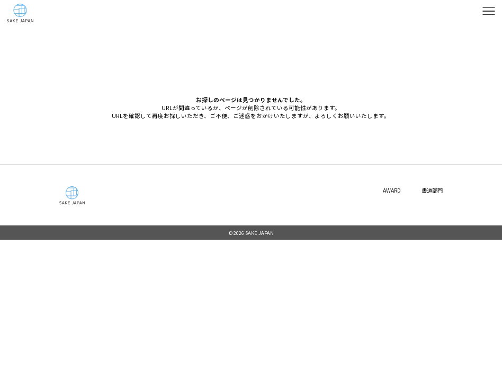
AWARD (389, 190)
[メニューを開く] (489, 11)
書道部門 (431, 190)
